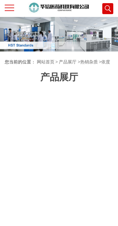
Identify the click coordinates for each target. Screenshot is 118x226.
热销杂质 (89, 62)
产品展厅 (67, 62)
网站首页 (45, 62)
